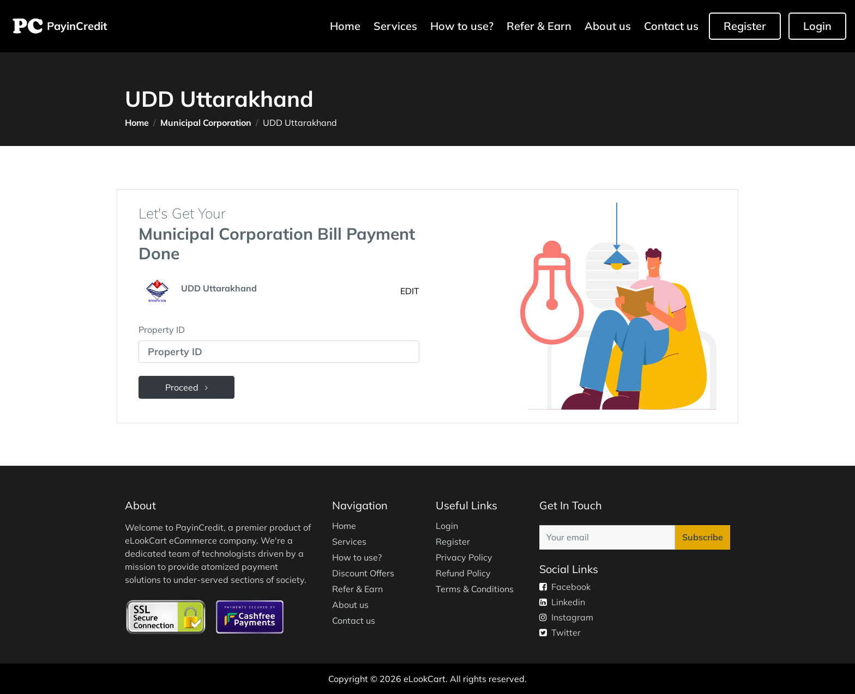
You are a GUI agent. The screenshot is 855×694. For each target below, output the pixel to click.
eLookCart (424, 678)
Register (745, 26)
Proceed (186, 387)
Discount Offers (363, 573)
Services (395, 26)
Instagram (566, 617)
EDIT (409, 290)
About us (608, 26)
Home (346, 25)
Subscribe (702, 537)
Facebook (565, 586)
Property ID (162, 329)
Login (817, 26)
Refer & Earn (539, 26)
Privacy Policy (464, 557)
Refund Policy (463, 573)
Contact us (671, 26)
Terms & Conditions (475, 588)
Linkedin (562, 601)
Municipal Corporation (205, 122)
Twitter (560, 632)
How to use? (461, 26)
